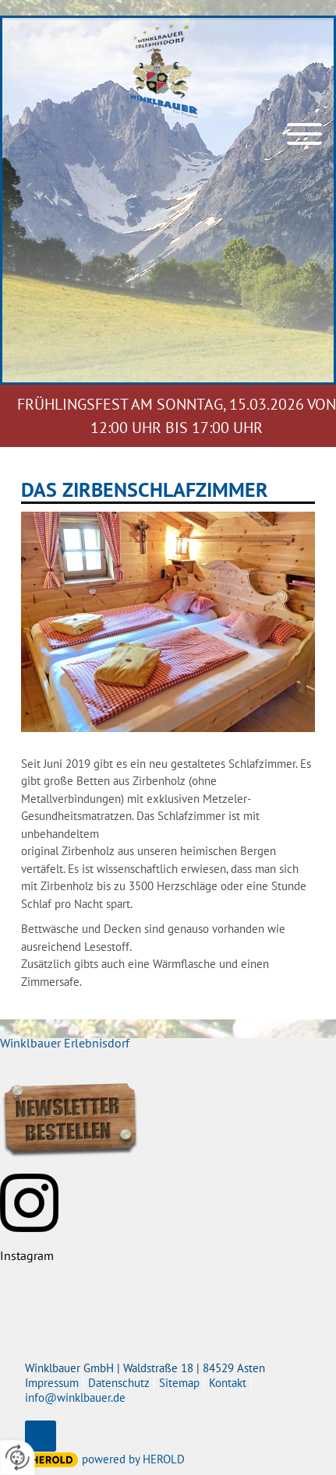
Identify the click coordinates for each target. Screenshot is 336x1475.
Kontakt (227, 1382)
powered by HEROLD (133, 1459)
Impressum (52, 1382)
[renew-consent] (17, 1457)
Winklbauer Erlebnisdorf (64, 1043)
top (40, 1436)
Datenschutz (119, 1382)
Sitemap (179, 1382)
